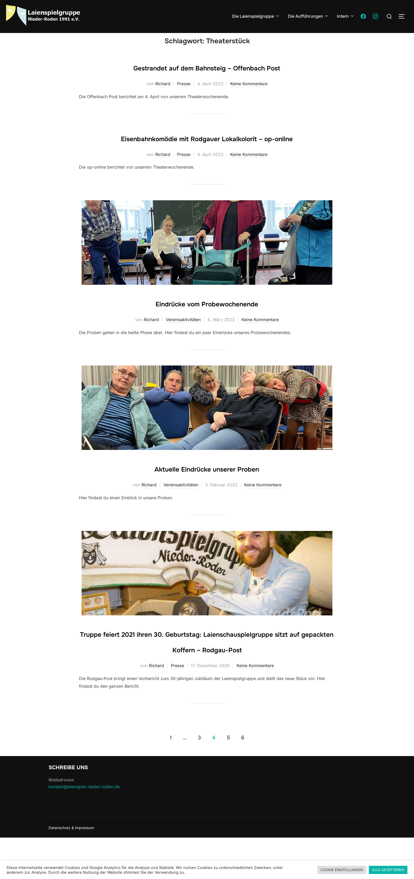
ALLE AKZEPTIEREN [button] (388, 870)
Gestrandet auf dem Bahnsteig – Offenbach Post (207, 77)
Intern (346, 16)
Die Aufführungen (308, 16)
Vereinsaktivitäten (183, 345)
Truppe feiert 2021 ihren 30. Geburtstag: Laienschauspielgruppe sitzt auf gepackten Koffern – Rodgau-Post (207, 674)
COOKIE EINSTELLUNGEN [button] (342, 870)
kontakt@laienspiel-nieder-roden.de (84, 827)
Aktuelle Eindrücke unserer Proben (207, 494)
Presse (183, 94)
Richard (162, 94)
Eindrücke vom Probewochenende (207, 328)
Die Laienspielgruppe (256, 16)
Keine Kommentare (248, 94)
